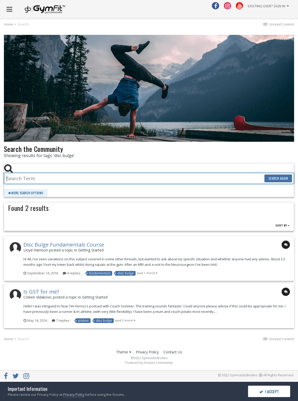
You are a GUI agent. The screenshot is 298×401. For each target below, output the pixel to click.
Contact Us (172, 352)
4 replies (71, 273)
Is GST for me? (41, 291)
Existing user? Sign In (268, 6)
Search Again (278, 178)
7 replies (60, 320)
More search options (25, 193)
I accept (269, 391)
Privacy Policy (147, 352)
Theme (123, 352)
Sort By (282, 225)
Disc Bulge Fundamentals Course (63, 244)
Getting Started (91, 250)
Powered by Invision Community (149, 362)
